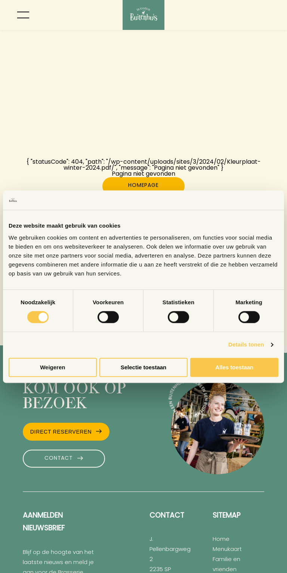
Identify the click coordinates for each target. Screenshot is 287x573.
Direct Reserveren (61, 432)
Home (221, 539)
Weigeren (52, 367)
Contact (58, 458)
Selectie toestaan (144, 367)
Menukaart (227, 549)
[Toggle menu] (23, 15)
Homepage (143, 185)
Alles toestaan (234, 367)
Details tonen (246, 345)
